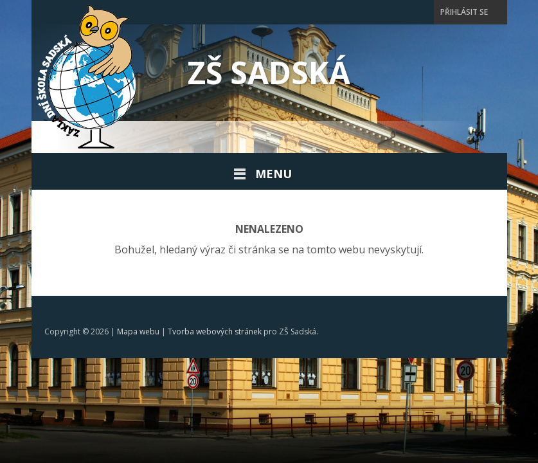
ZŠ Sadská (269, 72)
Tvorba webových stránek (215, 331)
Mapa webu (138, 331)
